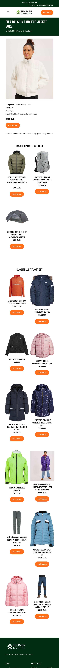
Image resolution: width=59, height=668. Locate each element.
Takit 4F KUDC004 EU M (16, 359)
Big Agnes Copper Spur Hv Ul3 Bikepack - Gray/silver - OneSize (17, 234)
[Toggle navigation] (8, 12)
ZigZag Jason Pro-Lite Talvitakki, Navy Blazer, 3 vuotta (17, 427)
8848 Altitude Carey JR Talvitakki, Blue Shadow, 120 (42, 552)
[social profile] (36, 2)
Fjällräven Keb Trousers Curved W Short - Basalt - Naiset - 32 (17, 540)
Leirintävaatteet (20, 105)
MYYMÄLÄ (47, 12)
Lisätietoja (12, 125)
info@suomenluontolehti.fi (45, 5)
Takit (28, 105)
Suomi (33, 5)
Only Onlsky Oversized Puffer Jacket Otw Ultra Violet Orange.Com (42, 487)
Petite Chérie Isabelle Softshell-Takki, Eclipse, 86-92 (42, 422)
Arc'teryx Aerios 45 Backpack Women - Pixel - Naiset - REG (42, 179)
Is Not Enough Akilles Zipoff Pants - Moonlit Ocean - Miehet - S (42, 604)
